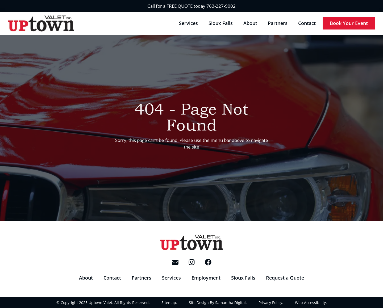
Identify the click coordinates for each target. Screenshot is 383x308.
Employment (206, 278)
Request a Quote (285, 278)
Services (188, 23)
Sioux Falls (221, 23)
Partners (278, 23)
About (250, 23)
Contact (307, 23)
